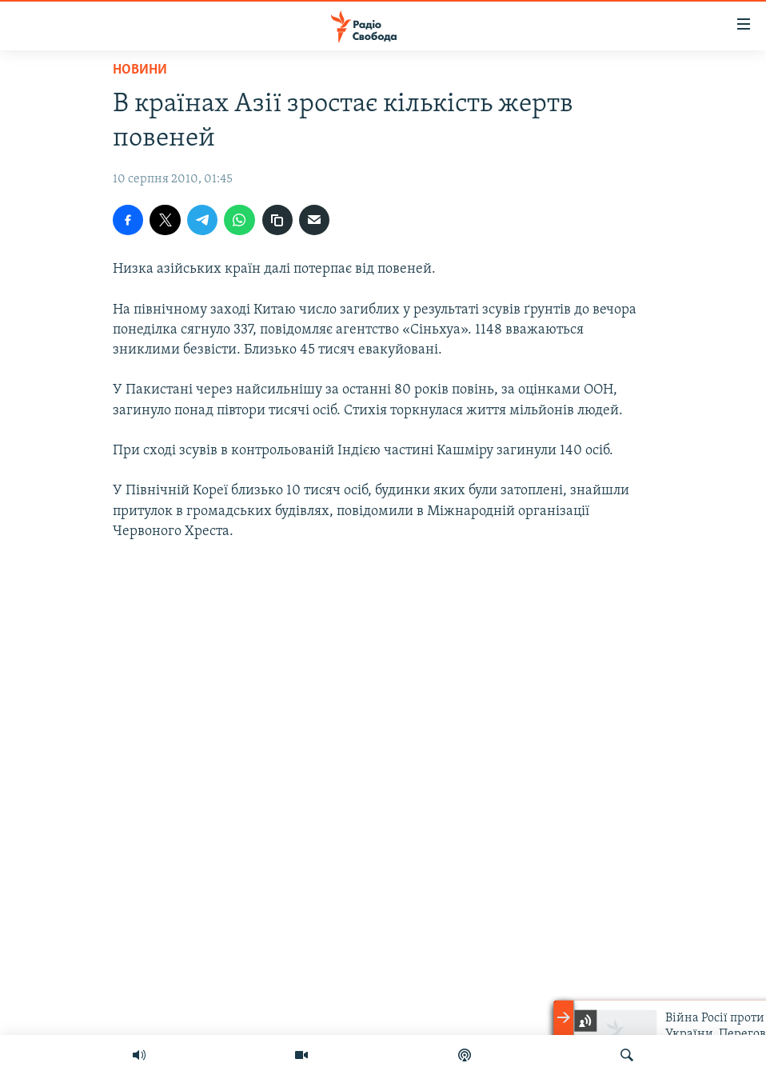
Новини (140, 70)
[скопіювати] (277, 220)
